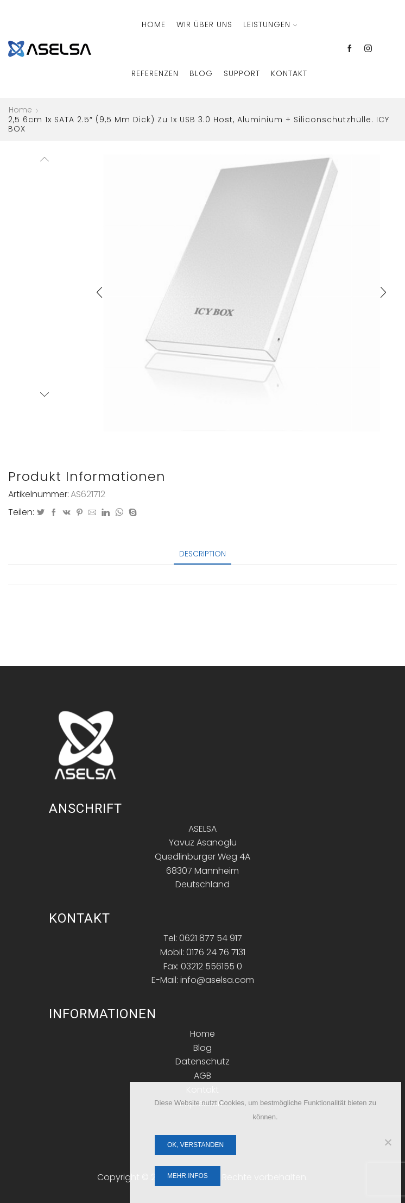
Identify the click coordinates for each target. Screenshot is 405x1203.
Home (154, 24)
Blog (201, 73)
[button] (99, 292)
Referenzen (155, 73)
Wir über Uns (204, 24)
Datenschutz (202, 1061)
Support (242, 73)
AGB (202, 1075)
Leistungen (270, 24)
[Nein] (387, 1142)
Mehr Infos (187, 1176)
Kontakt (289, 73)
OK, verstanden (195, 1145)
